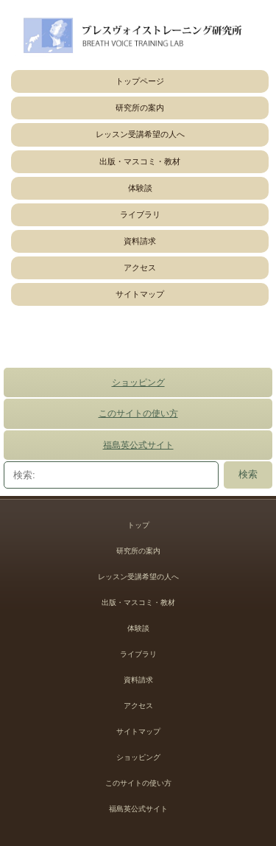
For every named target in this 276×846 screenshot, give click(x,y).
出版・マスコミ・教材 (139, 161)
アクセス (140, 267)
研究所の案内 (140, 107)
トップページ (140, 81)
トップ (138, 525)
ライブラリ (140, 214)
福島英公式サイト (138, 445)
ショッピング (138, 382)
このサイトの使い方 (138, 413)
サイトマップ (140, 294)
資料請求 (140, 241)
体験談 (140, 187)
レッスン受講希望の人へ (140, 134)
